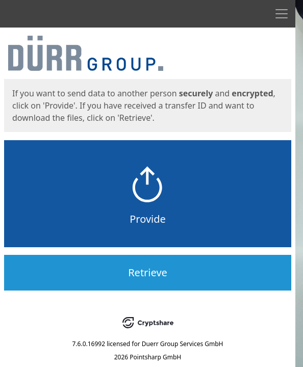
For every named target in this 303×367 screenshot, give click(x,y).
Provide (148, 219)
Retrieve (147, 272)
